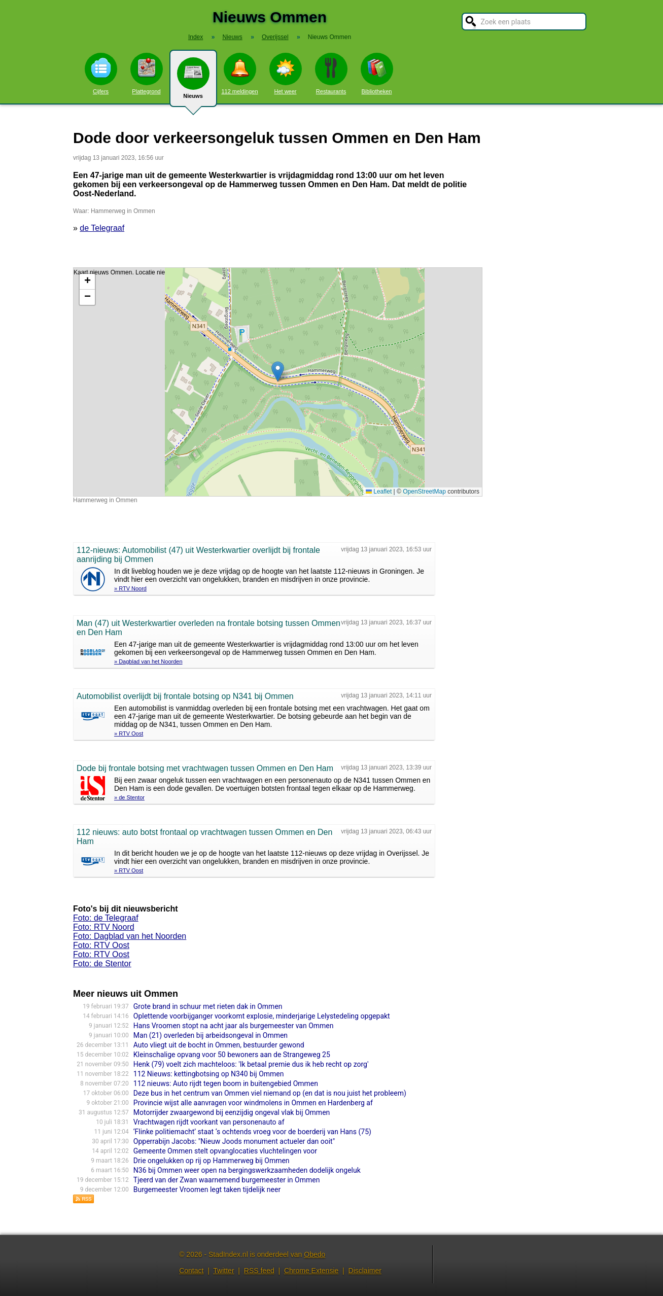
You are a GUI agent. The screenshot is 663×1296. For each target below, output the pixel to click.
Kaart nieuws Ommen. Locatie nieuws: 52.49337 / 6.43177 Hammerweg (276, 382)
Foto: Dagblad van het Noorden (129, 936)
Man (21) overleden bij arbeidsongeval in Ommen (210, 1035)
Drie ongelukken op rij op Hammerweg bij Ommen (211, 1161)
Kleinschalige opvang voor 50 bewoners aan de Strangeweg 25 (231, 1054)
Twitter (223, 1271)
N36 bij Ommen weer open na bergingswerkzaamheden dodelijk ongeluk (247, 1170)
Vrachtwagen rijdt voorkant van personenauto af (209, 1122)
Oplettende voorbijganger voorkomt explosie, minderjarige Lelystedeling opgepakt (261, 1016)
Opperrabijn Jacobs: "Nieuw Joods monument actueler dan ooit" (234, 1141)
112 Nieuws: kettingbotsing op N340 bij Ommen (208, 1074)
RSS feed (259, 1271)
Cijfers (101, 73)
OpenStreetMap (424, 491)
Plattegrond (146, 73)
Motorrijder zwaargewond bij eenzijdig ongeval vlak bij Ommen (231, 1112)
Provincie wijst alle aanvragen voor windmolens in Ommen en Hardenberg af (253, 1103)
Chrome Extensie (311, 1271)
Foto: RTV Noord (103, 927)
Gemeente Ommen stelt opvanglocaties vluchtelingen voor (225, 1151)
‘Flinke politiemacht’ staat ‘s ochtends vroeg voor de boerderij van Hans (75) (252, 1132)
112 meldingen (239, 73)
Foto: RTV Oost (101, 945)
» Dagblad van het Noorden (148, 661)
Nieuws (193, 82)
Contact (191, 1271)
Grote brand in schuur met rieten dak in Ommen (208, 1006)
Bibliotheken (377, 73)
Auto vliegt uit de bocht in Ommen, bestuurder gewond (218, 1045)
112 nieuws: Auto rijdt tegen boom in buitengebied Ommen (225, 1083)
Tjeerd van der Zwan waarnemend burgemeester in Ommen (226, 1180)
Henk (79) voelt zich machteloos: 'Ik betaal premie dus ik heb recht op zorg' (251, 1064)
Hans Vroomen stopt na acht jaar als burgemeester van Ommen (233, 1026)
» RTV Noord (130, 588)
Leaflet (379, 491)
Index (195, 37)
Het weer (285, 73)
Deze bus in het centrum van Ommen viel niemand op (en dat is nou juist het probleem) (269, 1093)
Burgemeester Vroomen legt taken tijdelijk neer (207, 1189)
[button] (277, 371)
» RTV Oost (128, 733)
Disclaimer (364, 1271)
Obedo (314, 1254)
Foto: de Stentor (102, 963)
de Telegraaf (102, 228)
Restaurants (331, 73)
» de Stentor (129, 797)
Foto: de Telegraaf (105, 918)
